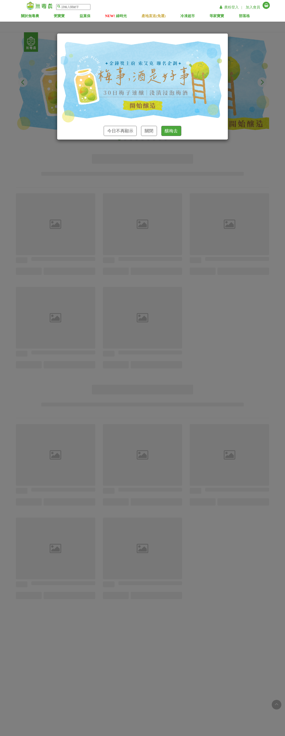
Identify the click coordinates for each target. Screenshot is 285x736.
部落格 (251, 17)
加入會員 (253, 7)
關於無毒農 (37, 17)
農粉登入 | (231, 7)
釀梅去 (171, 130)
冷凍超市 (194, 17)
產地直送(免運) (160, 17)
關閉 (149, 130)
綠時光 (123, 17)
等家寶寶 (223, 17)
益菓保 (92, 17)
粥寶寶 (66, 17)
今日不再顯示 (120, 130)
